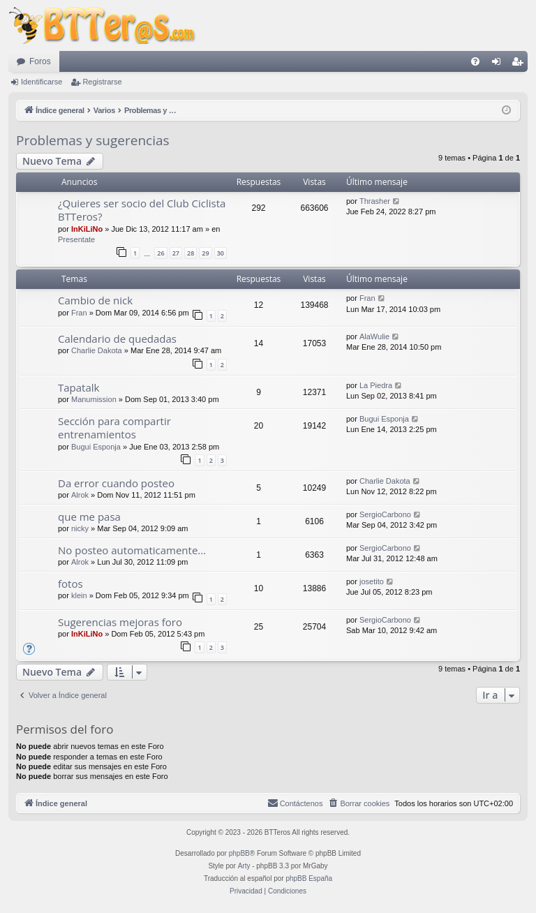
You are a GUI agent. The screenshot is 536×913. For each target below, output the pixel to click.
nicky (80, 528)
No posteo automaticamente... (132, 550)
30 (220, 253)
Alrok (80, 495)
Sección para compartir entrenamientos (114, 427)
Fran (79, 313)
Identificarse (41, 81)
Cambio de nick (95, 300)
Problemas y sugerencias (93, 140)
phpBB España (308, 878)
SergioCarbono (385, 514)
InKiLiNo (87, 229)
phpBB (239, 853)
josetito (371, 581)
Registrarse (101, 81)
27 (175, 253)
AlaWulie (374, 336)
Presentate (76, 239)
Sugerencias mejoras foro (120, 622)
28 (190, 253)
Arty (244, 866)
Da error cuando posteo (116, 483)
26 (160, 253)
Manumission (94, 399)
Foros (40, 61)
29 (205, 253)
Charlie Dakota (96, 350)
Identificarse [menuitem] (499, 64)
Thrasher (374, 201)
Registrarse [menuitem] (520, 64)
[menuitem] (475, 61)
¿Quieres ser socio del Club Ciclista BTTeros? (141, 209)
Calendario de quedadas (117, 339)
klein (79, 595)
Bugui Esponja (96, 447)
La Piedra (375, 385)
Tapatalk (78, 387)
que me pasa (89, 517)
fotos (70, 584)
